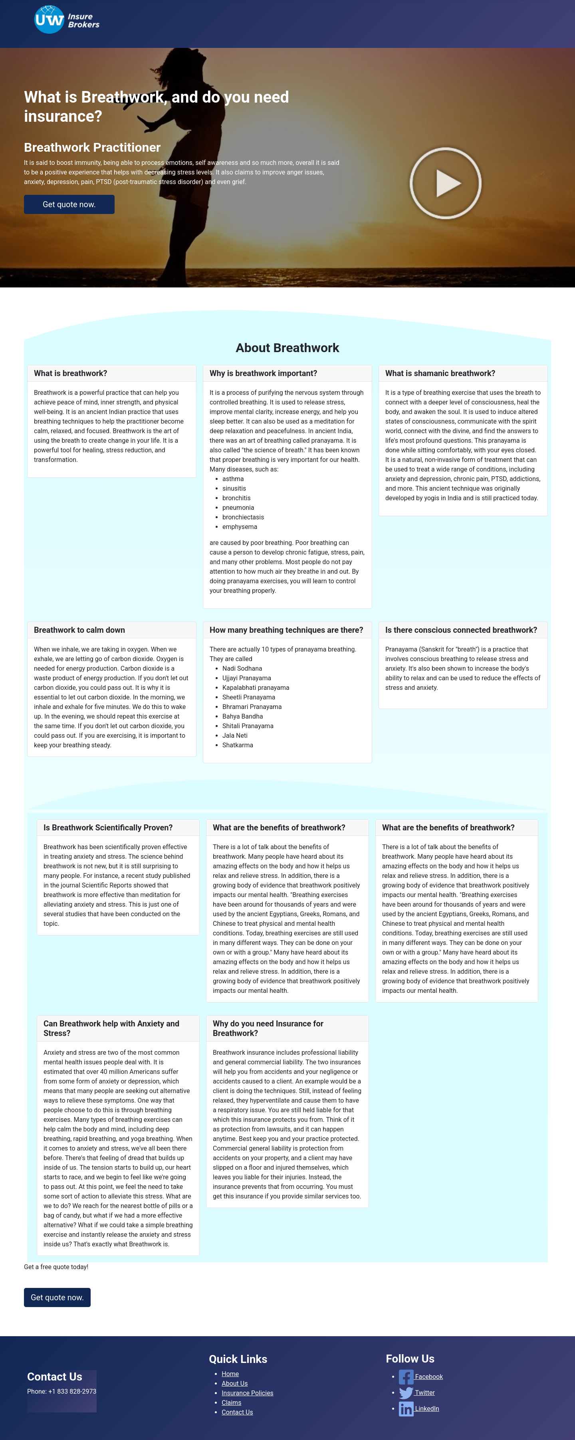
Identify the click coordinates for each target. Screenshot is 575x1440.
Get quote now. (69, 204)
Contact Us (237, 1412)
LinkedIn (419, 1408)
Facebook (421, 1377)
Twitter (417, 1392)
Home (230, 1374)
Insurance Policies (248, 1393)
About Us (235, 1383)
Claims (231, 1402)
